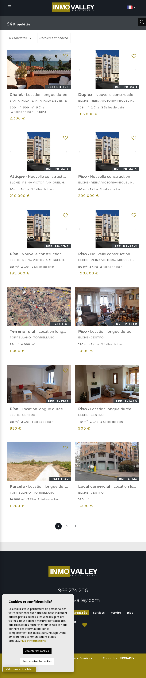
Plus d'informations (33, 640)
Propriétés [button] (78, 612)
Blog (130, 612)
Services (99, 612)
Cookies (84, 658)
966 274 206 (73, 590)
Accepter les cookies (37, 651)
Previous (11, 69)
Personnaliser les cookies (37, 661)
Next (67, 69)
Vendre (116, 612)
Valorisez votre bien (19, 669)
